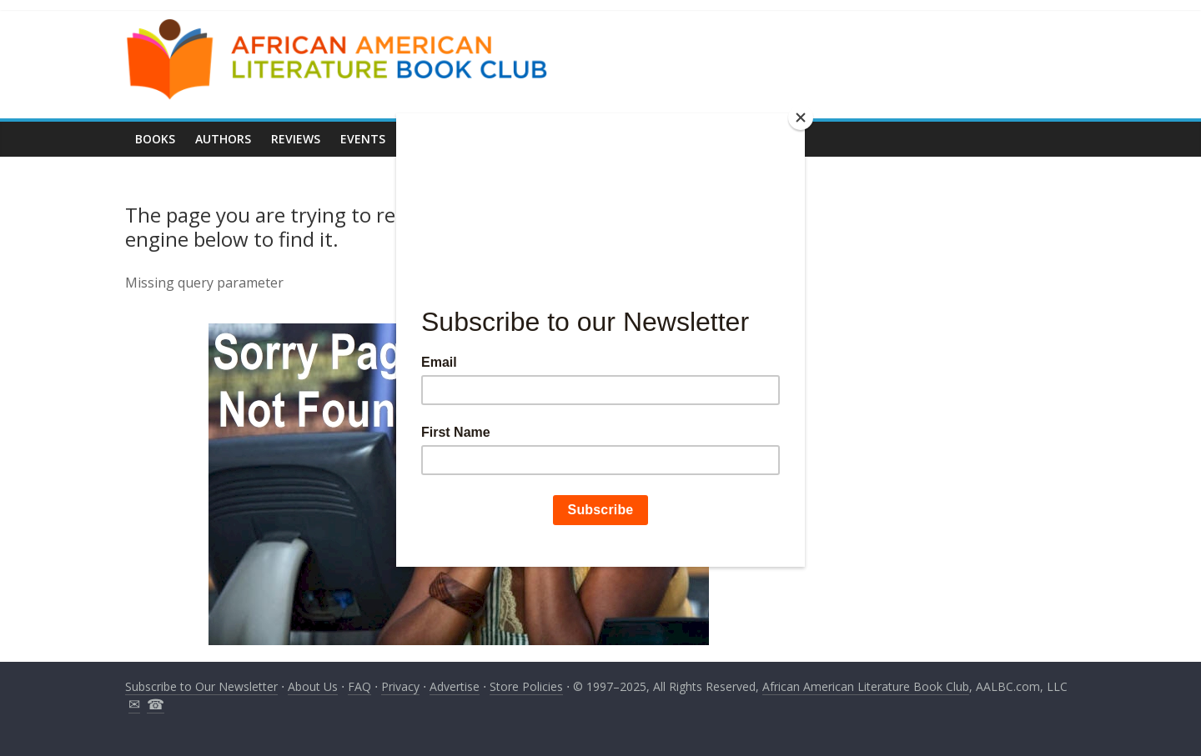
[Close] (800, 117)
